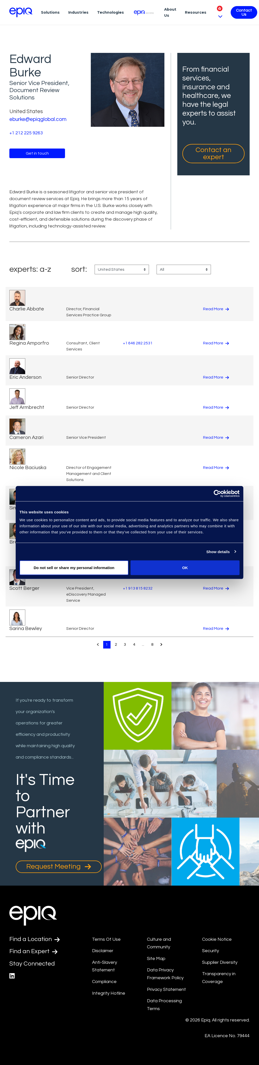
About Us (170, 12)
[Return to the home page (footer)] (21, 12)
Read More (216, 309)
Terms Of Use (106, 939)
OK (185, 568)
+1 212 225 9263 (26, 133)
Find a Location (34, 939)
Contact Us (244, 12)
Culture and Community (159, 943)
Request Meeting (58, 866)
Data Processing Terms (164, 1004)
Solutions (50, 12)
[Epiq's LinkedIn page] (12, 976)
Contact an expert (213, 153)
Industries (78, 12)
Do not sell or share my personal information (74, 568)
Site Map (156, 958)
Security (210, 950)
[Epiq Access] (144, 12)
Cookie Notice (217, 939)
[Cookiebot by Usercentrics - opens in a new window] (217, 493)
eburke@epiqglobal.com (38, 119)
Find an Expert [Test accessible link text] (33, 951)
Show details (218, 551)
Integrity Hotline (108, 993)
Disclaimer (102, 950)
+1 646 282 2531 (138, 343)
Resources (195, 12)
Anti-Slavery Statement (104, 966)
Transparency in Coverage (218, 977)
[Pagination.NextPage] (161, 645)
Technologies (110, 12)
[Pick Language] (220, 12)
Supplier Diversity (220, 962)
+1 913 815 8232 (138, 588)
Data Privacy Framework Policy (165, 974)
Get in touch (37, 153)
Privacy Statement (166, 989)
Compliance (104, 981)
